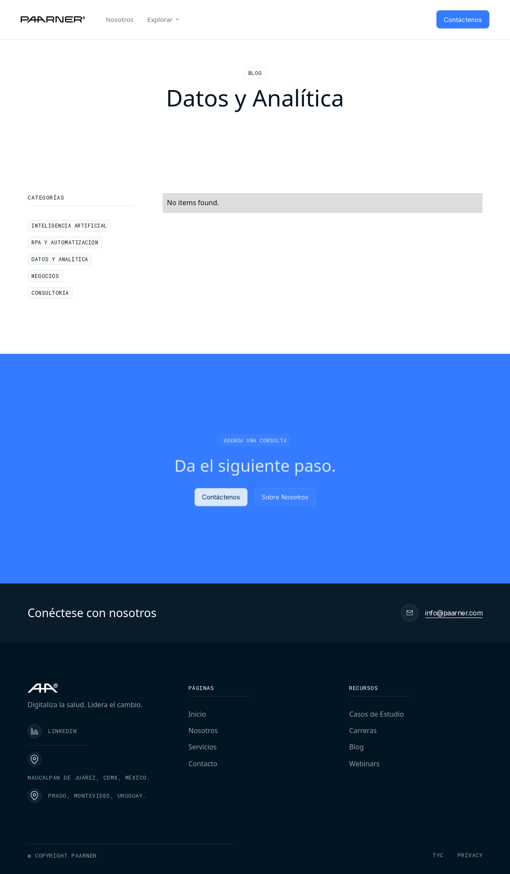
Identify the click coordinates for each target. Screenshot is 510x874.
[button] (164, 19)
